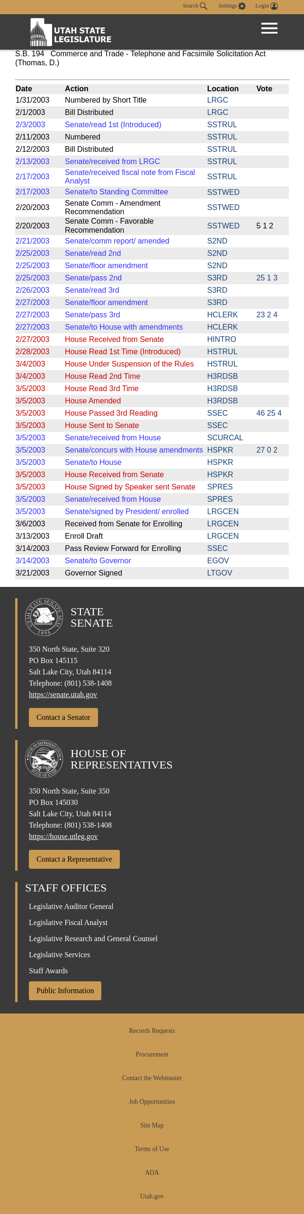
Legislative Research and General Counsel (93, 939)
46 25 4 (269, 413)
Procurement (151, 1054)
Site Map (151, 1125)
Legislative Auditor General (71, 906)
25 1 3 (267, 278)
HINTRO (221, 339)
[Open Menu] (269, 28)
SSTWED (223, 192)
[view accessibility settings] (232, 6)
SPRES (220, 487)
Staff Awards (48, 971)
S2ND (217, 241)
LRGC (217, 100)
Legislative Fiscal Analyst (68, 922)
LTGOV (219, 573)
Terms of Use (151, 1149)
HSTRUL (222, 352)
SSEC (217, 413)
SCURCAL (225, 438)
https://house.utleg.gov (63, 836)
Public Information (65, 991)
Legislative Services (59, 955)
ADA (152, 1172)
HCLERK (222, 315)
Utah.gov (152, 1196)
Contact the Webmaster (152, 1078)
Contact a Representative (74, 859)
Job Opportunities (152, 1101)
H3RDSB (222, 376)
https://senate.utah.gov (63, 694)
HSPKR (220, 450)
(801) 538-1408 (88, 683)
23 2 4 (267, 315)
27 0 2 (267, 450)
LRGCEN (223, 511)
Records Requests (152, 1030)
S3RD (217, 278)
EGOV (218, 561)
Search (195, 6)
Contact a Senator (63, 717)
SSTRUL (222, 125)
